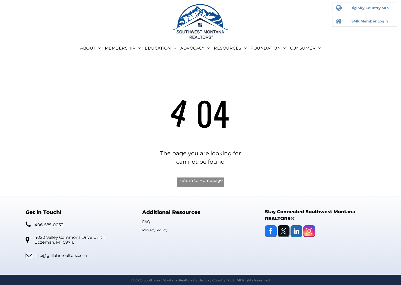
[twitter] (283, 232)
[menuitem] (90, 48)
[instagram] (309, 232)
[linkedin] (296, 232)
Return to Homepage (201, 180)
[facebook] (271, 232)
